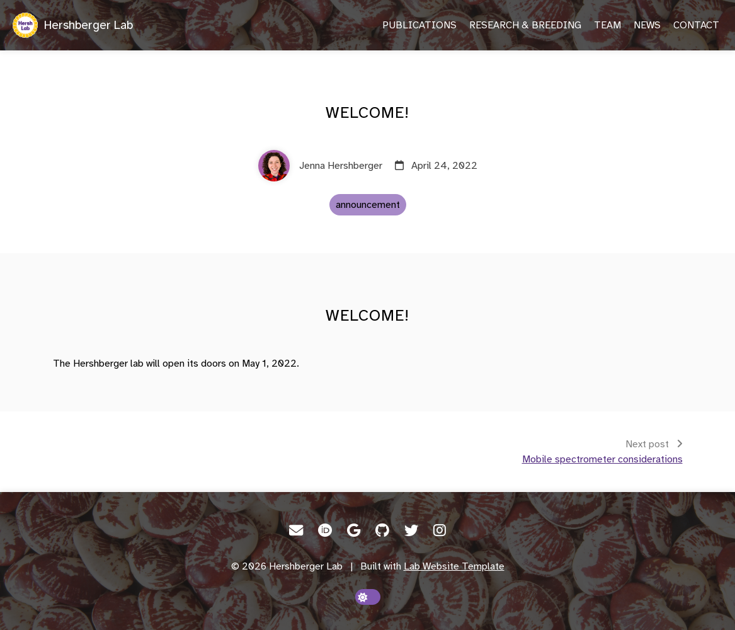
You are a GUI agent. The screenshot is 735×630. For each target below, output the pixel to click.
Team (607, 25)
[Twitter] (411, 530)
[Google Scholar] (353, 530)
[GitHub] (382, 530)
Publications (419, 25)
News (647, 25)
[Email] (296, 530)
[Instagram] (439, 530)
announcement (368, 204)
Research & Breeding (525, 25)
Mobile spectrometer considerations (602, 459)
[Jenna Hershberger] (320, 165)
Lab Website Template (454, 566)
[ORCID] (325, 530)
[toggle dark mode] (367, 597)
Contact (696, 25)
